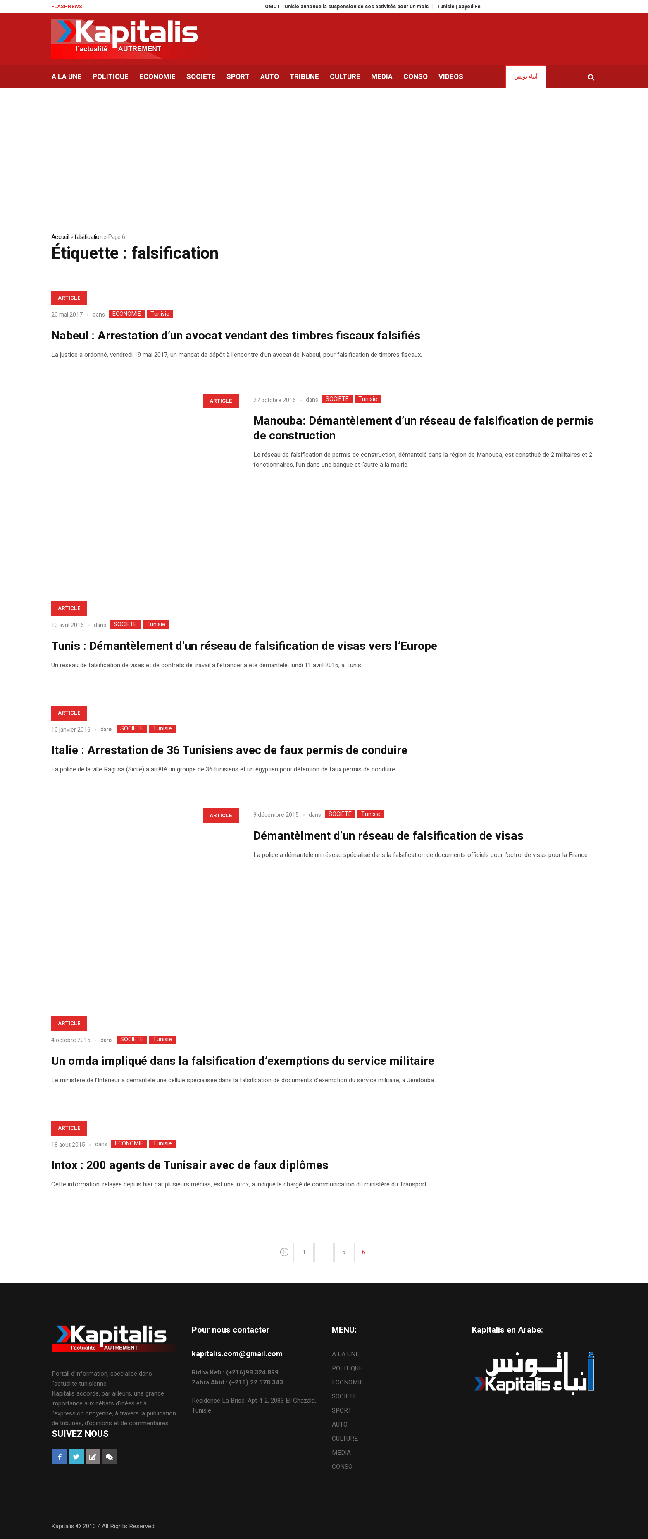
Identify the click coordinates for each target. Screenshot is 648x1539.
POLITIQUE (347, 1368)
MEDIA (341, 1452)
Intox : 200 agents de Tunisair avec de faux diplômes (190, 1165)
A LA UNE (345, 1354)
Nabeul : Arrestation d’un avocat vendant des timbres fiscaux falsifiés (235, 335)
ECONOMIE (126, 314)
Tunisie (159, 314)
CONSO (342, 1466)
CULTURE (345, 1438)
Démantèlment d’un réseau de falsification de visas (388, 836)
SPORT (342, 1410)
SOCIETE (337, 399)
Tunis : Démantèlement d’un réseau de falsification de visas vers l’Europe (244, 646)
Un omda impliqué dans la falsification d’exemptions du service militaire (242, 1061)
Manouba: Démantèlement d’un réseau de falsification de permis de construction (423, 428)
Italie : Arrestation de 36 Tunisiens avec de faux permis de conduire (229, 750)
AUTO (340, 1424)
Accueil (60, 236)
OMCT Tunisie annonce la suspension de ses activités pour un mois (363, 6)
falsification (88, 236)
